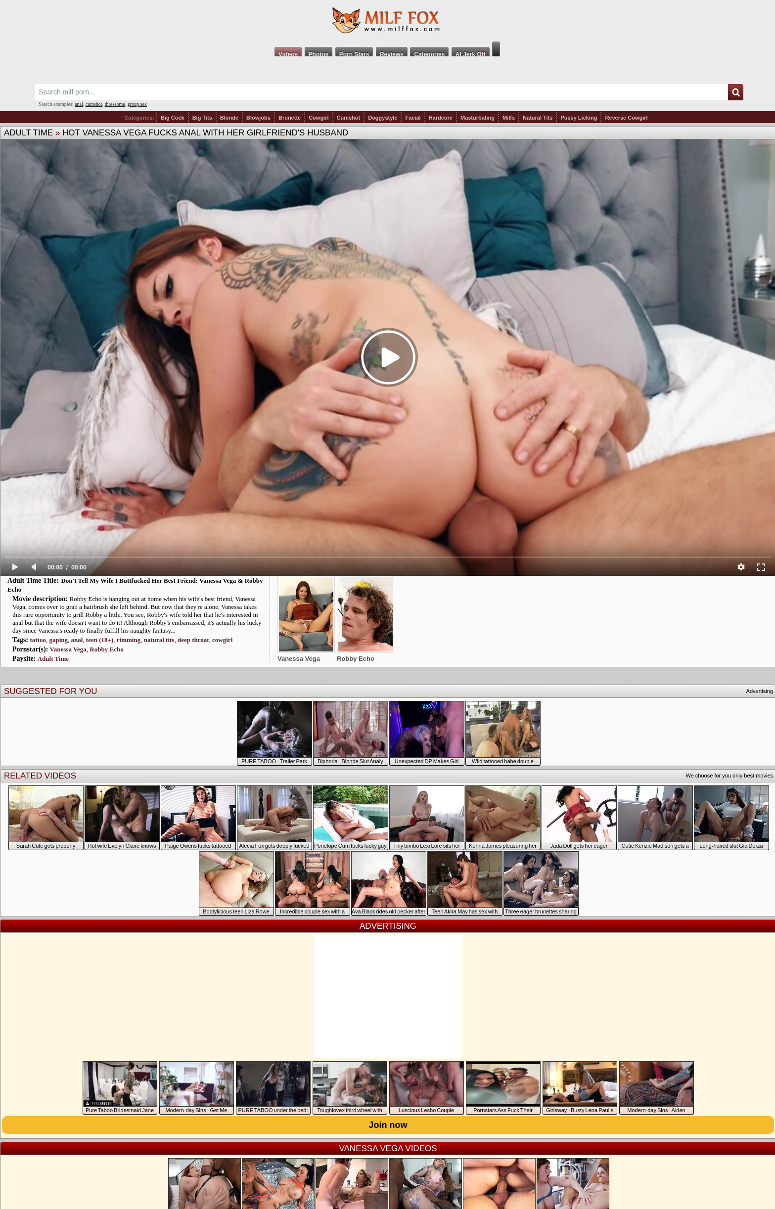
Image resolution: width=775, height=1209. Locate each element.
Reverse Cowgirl (626, 118)
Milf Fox (387, 21)
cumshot (94, 104)
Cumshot (349, 118)
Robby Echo (106, 649)
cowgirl (222, 640)
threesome (115, 104)
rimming (128, 640)
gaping (58, 640)
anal (79, 104)
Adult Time (28, 132)
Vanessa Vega (68, 649)
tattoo (38, 640)
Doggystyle (382, 118)
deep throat (193, 640)
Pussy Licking (578, 118)
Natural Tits (537, 118)
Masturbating (477, 118)
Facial (412, 118)
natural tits (159, 640)
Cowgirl (318, 118)
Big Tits (202, 118)
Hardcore (441, 118)
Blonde (229, 118)
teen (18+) (99, 640)
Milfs (508, 118)
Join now (388, 1125)
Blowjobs (258, 118)
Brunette (289, 118)
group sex (137, 104)
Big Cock (172, 118)
